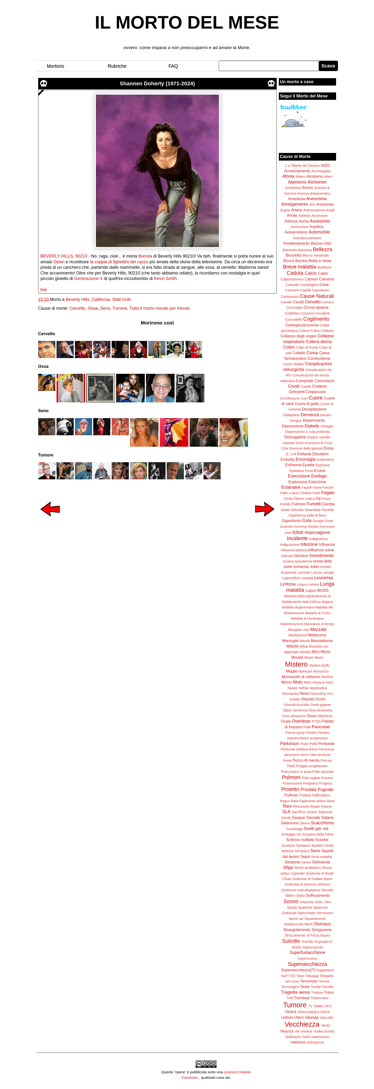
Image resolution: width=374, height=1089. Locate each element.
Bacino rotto (321, 243)
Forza (326, 499)
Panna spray (295, 732)
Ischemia (301, 566)
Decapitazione (314, 409)
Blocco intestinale (315, 255)
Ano (312, 204)
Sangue (298, 817)
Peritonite (326, 743)
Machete (290, 596)
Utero (299, 1017)
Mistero (296, 664)
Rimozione (301, 806)
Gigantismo (291, 520)
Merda (305, 641)
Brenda (145, 256)
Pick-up (326, 760)
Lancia (316, 572)
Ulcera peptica (308, 1012)
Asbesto (304, 216)
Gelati (285, 510)
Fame (317, 487)
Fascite (327, 487)
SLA (286, 811)
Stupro (325, 935)
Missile (297, 657)
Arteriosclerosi (314, 210)
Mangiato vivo (298, 630)
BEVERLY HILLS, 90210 (64, 256)
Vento (325, 1025)
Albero (301, 176)
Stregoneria (322, 929)
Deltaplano (291, 415)
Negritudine (318, 688)
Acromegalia (321, 171)
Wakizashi (293, 1037)
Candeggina (309, 285)
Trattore (317, 992)
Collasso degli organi (299, 336)
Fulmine (299, 504)
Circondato (294, 307)
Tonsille (327, 987)
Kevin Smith (165, 278)
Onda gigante (320, 705)
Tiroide (316, 987)
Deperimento (314, 420)
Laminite (303, 572)
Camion (311, 279)
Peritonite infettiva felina (299, 749)
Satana (327, 817)
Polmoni (291, 777)
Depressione (292, 426)
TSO (292, 976)
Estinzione (317, 482)
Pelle (313, 744)
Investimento (321, 555)
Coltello (298, 353)
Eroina (319, 470)
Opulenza (300, 710)
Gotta (329, 521)
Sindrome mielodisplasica (300, 890)
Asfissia (291, 221)
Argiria (285, 210)
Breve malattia (299, 267)
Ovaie (286, 721)
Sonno (290, 901)
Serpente (293, 862)
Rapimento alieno (312, 801)
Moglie (291, 671)
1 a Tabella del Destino (302, 165)
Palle (307, 727)
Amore (307, 187)
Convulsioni (325, 381)
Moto (298, 682)
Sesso (306, 862)
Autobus (317, 226)
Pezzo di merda (305, 760)
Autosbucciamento (307, 238)
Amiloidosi (293, 188)
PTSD (316, 721)
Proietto (290, 789)
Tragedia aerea (295, 992)
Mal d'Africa (312, 602)
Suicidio (291, 941)
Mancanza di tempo (319, 624)
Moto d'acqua (314, 682)
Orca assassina (320, 710)
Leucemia (323, 577)
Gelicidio (297, 510)
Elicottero (320, 454)
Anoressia (324, 204)
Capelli (305, 290)
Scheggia (288, 834)
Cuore (316, 398)
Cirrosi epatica (316, 307)
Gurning (301, 526)
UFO (328, 1006)
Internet (287, 556)
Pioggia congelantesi (311, 766)
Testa (305, 986)
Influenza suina (321, 550)
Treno (329, 992)
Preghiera (310, 783)
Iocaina (288, 561)
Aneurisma (316, 198)
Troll (289, 998)
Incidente (297, 538)
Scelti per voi (316, 828)
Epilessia (322, 465)
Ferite (288, 499)
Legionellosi (291, 578)
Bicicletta (293, 255)
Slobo (300, 895)
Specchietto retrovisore (315, 913)
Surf (284, 976)
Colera (304, 331)
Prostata (309, 789)
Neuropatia (290, 693)
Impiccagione (317, 532)
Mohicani (305, 671)
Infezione (309, 544)
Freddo (285, 504)
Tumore (119, 308)
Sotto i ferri (323, 902)
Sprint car (296, 919)
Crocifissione (290, 398)
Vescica (287, 1031)
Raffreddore (321, 795)
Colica (315, 331)
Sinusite (327, 890)
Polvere (327, 778)
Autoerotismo (296, 232)
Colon (289, 347)
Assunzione (300, 227)
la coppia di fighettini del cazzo (119, 261)
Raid (294, 801)
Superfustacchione (307, 952)
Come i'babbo (293, 364)
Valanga (312, 1017)
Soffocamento (318, 895)
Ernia (309, 471)
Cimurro (328, 302)
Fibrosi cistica (304, 499)
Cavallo (286, 302)
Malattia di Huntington (307, 618)
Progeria (325, 783)
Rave (331, 801)
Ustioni (287, 1017)
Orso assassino (294, 716)
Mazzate (318, 629)
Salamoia (325, 812)
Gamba (328, 504)
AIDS (325, 165)
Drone (328, 448)
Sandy (286, 818)
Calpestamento (292, 279)
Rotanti (326, 806)
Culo (304, 398)
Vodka (318, 1031)
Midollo (292, 646)
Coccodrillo (293, 319)
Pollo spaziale (322, 772)
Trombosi (302, 998)
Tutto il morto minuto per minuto (159, 308)
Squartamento (315, 919)
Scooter (322, 839)
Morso (286, 682)
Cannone (292, 290)
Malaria (327, 602)
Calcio (311, 273)
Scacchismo (322, 823)
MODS (323, 590)
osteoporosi (315, 1042)
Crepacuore (316, 392)
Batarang (305, 250)
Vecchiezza (302, 1024)
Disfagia (327, 426)
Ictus (297, 532)
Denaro (325, 415)
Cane (324, 284)
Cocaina (307, 313)
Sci (298, 834)
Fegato (328, 492)
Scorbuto (288, 845)
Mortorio (55, 66)
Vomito (329, 1031)
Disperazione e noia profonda (307, 432)
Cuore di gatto (307, 403)
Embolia (287, 459)
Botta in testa (320, 260)
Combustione (318, 358)
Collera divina (319, 341)
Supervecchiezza (307, 964)
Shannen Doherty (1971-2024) (157, 83)
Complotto (304, 381)
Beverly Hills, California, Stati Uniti (98, 299)
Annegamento (294, 204)
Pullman (291, 795)
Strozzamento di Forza (302, 935)
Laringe (328, 572)
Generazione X (88, 278)
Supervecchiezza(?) (298, 970)
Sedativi (318, 845)
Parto (305, 744)
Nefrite (303, 688)
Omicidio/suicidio (296, 705)
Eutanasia (290, 487)
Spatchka (305, 907)
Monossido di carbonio (301, 676)
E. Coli (291, 454)
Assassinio (320, 221)
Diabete (312, 426)
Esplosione (297, 482)
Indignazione (290, 545)
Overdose (301, 721)
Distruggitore (295, 437)
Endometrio (325, 459)
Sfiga (288, 867)
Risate (315, 806)
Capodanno (320, 290)
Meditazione (298, 635)
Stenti (308, 924)
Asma (304, 221)
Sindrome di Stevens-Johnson (307, 884)
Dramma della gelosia (305, 448)
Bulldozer (324, 267)
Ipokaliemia (303, 561)
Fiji (318, 498)
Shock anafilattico (307, 868)
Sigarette (298, 873)
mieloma (298, 1042)
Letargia (307, 578)
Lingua (302, 584)
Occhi (320, 699)
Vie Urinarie (303, 1031)
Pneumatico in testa (296, 772)
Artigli (330, 210)
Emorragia (305, 459)
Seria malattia (321, 857)
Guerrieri (287, 526)
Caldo (323, 273)
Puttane (305, 795)
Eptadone (296, 471)
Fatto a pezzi (290, 493)
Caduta (295, 273)
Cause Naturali (317, 296)
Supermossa (307, 958)
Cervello (77, 308)
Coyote (305, 386)
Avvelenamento (296, 243)
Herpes (313, 526)
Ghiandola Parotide (319, 510)
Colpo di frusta (307, 347)
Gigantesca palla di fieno (307, 515)
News (304, 693)
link (44, 289)
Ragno (285, 801)
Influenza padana (294, 550)
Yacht (306, 1037)
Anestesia (296, 199)
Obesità (307, 699)
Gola (306, 520)
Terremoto (309, 981)
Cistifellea (292, 313)
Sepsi (305, 856)
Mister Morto (313, 657)
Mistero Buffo (319, 665)
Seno (105, 308)
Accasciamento (297, 171)
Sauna (305, 823)
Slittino (290, 895)
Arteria (296, 210)
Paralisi (311, 732)
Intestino (301, 555)
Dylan (59, 261)
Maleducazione (291, 624)
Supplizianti (325, 970)
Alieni (328, 176)
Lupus (311, 590)
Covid (293, 386)
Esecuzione (299, 476)
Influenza (327, 544)
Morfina (327, 677)
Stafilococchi (293, 924)
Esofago (319, 476)
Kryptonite (288, 572)
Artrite (292, 215)
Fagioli (306, 487)
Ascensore (320, 216)
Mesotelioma (321, 640)
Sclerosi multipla (300, 839)
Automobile (319, 232)
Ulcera (290, 1011)
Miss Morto (321, 651)
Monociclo (321, 671)
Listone (313, 584)
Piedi (291, 766)
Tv (310, 1006)
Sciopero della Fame (318, 834)
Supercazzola (312, 947)
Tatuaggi (312, 976)
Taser (300, 976)
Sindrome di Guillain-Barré (312, 879)
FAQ (173, 66)
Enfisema (293, 465)
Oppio (287, 710)
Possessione (292, 783)
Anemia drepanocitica (313, 193)
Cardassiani (290, 297)
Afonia (288, 176)
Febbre (306, 493)
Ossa (93, 308)
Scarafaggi (294, 829)
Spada (292, 907)
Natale (293, 688)
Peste (287, 760)
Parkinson (289, 743)
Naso (329, 682)
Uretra (325, 1012)
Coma (312, 352)
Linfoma (288, 584)
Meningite (290, 640)
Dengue (296, 420)
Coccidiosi (322, 313)
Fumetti (313, 503)
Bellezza (322, 249)
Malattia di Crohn (318, 613)
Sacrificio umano (304, 812)
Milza (304, 646)
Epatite (308, 465)
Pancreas (321, 726)
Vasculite (326, 1017)
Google (317, 521)
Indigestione (318, 539)
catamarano (320, 1037)
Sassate (313, 817)
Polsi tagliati (311, 778)
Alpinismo (297, 182)
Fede (316, 493)
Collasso (327, 331)
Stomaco (322, 924)
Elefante (304, 454)
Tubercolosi (319, 998)
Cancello (292, 285)
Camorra (326, 279)
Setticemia (321, 862)
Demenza (310, 414)
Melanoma (317, 635)
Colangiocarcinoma (301, 325)
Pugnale (325, 789)
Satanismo (290, 823)
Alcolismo (314, 176)
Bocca (289, 260)
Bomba (301, 260)
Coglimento (316, 319)
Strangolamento (296, 929)
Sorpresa (307, 902)
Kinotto (325, 567)
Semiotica (301, 851)
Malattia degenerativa (298, 607)
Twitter (318, 1006)
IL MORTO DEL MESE (187, 22)
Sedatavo (303, 845)
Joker (314, 566)
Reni (287, 806)
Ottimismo (324, 716)
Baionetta (289, 250)
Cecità (298, 302)
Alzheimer (317, 182)
